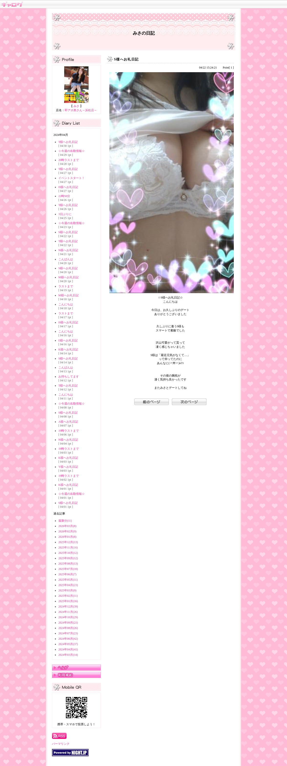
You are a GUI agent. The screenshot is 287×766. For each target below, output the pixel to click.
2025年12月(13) (68, 542)
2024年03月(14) (68, 655)
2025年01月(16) (68, 601)
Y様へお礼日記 (68, 466)
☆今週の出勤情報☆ (71, 151)
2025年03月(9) (67, 590)
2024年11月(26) (68, 612)
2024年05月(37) (68, 644)
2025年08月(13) (68, 563)
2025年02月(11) (68, 595)
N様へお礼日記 (68, 250)
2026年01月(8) (67, 536)
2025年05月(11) (68, 579)
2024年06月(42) (68, 638)
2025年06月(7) (67, 574)
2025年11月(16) (68, 547)
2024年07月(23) (68, 633)
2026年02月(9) (67, 531)
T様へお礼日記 (68, 142)
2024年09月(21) (68, 622)
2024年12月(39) (68, 606)
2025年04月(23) (68, 585)
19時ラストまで (68, 430)
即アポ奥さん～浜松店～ (81, 110)
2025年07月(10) (68, 569)
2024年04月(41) (68, 649)
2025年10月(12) (68, 553)
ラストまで (65, 286)
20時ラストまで (68, 160)
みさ (76, 106)
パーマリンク (61, 744)
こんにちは (65, 304)
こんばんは (65, 259)
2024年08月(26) (68, 628)
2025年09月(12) (68, 558)
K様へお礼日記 (68, 349)
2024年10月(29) (68, 617)
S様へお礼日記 (68, 232)
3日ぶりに (65, 214)
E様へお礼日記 (68, 340)
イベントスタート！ (71, 178)
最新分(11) (65, 520)
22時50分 (64, 196)
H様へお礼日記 (68, 187)
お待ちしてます (68, 376)
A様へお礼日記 (68, 421)
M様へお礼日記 (68, 277)
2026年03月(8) (67, 526)
